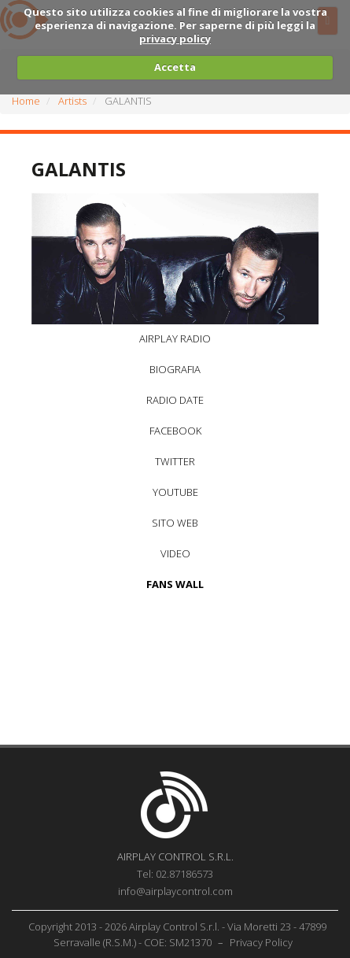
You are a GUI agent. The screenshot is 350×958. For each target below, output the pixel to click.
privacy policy (175, 38)
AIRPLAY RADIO (175, 338)
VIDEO (175, 553)
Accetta (175, 67)
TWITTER (175, 461)
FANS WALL (175, 584)
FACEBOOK (175, 431)
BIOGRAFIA (175, 369)
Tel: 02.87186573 (175, 874)
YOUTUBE (175, 492)
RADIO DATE (175, 400)
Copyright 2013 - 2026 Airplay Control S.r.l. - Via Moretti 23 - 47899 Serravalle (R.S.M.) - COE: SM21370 (177, 934)
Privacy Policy (261, 942)
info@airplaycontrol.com (175, 891)
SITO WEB (175, 523)
